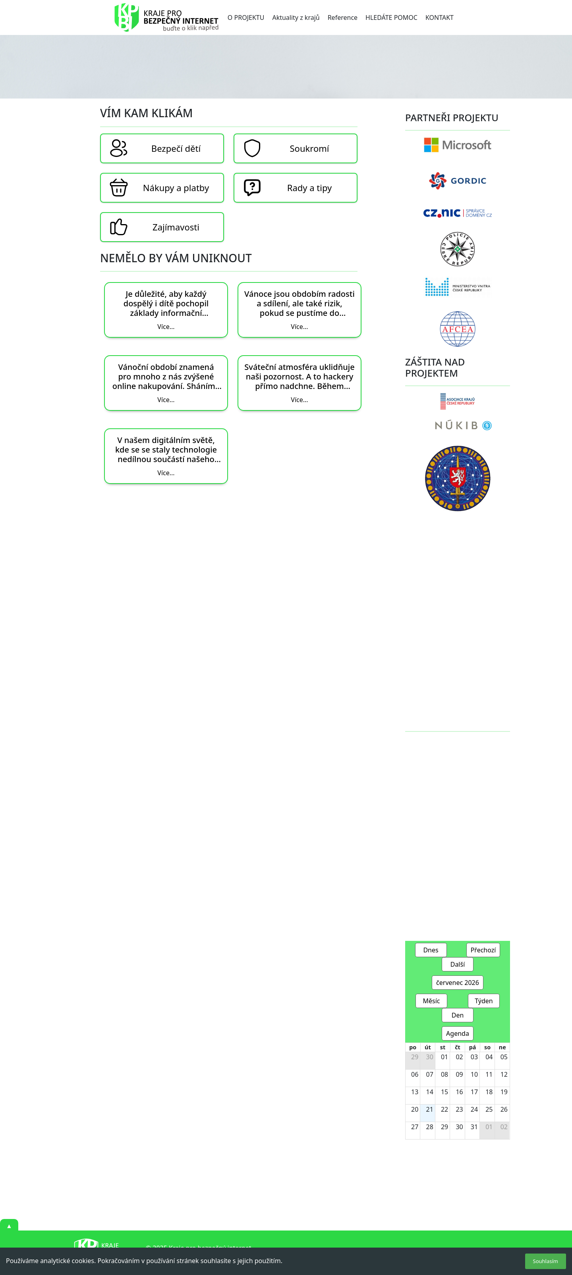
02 (459, 1057)
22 (444, 1109)
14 (429, 1091)
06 (414, 1074)
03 (474, 1057)
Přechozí (483, 950)
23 (459, 1109)
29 (414, 1057)
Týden (484, 1000)
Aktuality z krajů (295, 17)
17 (474, 1091)
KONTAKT (439, 17)
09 (459, 1074)
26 (504, 1109)
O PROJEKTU (246, 17)
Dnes (430, 950)
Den (458, 1015)
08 (444, 1074)
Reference (343, 17)
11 (489, 1074)
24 (474, 1109)
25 (489, 1109)
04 (489, 1057)
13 (414, 1091)
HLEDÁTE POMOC (391, 17)
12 (504, 1074)
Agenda (457, 1033)
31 (474, 1126)
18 (489, 1091)
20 (414, 1109)
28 (429, 1126)
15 (444, 1091)
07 (429, 1074)
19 (504, 1091)
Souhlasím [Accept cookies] (545, 1261)
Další (457, 964)
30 (429, 1057)
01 (444, 1057)
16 (459, 1091)
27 (414, 1126)
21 (429, 1109)
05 (504, 1057)
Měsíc (431, 1000)
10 (474, 1074)
